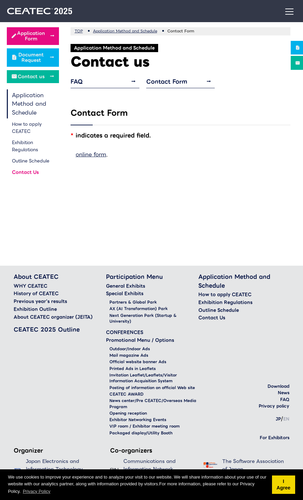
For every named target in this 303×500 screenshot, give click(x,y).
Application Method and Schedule (29, 104)
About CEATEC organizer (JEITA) (53, 317)
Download (278, 386)
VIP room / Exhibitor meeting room (144, 426)
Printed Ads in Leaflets (132, 369)
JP (278, 419)
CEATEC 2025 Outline (47, 329)
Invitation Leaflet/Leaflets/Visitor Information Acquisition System (143, 378)
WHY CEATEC (30, 286)
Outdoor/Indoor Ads (129, 349)
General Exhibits (125, 286)
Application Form (31, 36)
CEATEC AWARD (126, 394)
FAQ (77, 81)
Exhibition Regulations (25, 146)
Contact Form (166, 81)
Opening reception (128, 413)
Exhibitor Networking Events (137, 420)
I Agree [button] (283, 485)
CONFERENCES (124, 332)
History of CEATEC (36, 293)
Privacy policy (274, 406)
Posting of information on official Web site (152, 388)
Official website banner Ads (137, 362)
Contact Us (25, 172)
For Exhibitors (274, 437)
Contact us (31, 76)
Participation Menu (134, 276)
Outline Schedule (30, 161)
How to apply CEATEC (27, 128)
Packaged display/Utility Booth (140, 433)
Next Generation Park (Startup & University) (143, 319)
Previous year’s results (40, 301)
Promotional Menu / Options (140, 340)
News (283, 392)
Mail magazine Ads (128, 355)
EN (286, 419)
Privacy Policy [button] (36, 491)
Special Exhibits (124, 293)
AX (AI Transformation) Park (138, 309)
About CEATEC (36, 276)
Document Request (31, 57)
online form (91, 154)
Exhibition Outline (35, 309)
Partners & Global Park (133, 302)
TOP (79, 31)
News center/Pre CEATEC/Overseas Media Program (152, 404)
